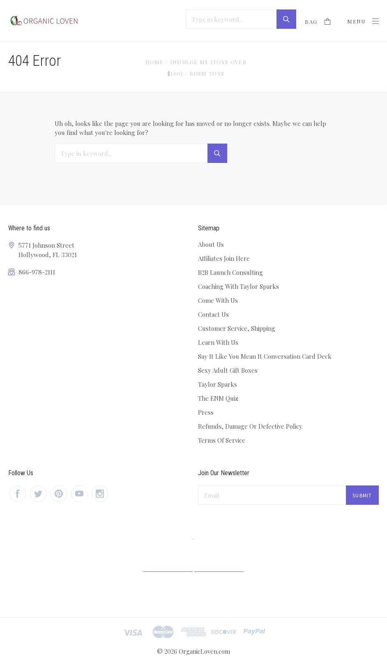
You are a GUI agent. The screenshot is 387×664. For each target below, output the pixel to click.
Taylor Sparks (217, 384)
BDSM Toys (207, 73)
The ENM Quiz (218, 398)
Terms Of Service (221, 440)
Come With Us (218, 300)
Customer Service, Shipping (236, 328)
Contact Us (213, 314)
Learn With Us (218, 342)
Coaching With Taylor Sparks (238, 286)
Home (154, 61)
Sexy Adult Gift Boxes (228, 370)
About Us (211, 244)
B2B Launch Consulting (230, 272)
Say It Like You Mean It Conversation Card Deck (265, 356)
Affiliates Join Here (224, 258)
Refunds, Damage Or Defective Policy (250, 426)
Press (206, 412)
